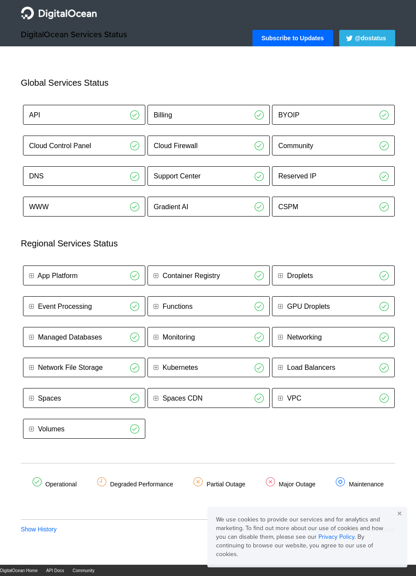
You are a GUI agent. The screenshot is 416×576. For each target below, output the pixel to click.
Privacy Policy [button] (336, 536)
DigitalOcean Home (19, 570)
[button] (292, 38)
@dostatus (370, 38)
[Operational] (134, 115)
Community (83, 570)
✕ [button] (399, 513)
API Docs (55, 570)
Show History (38, 529)
